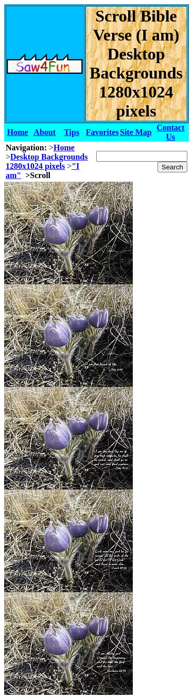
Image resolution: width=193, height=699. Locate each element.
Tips (71, 132)
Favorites (102, 132)
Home (17, 132)
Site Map (136, 132)
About (44, 132)
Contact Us (170, 132)
